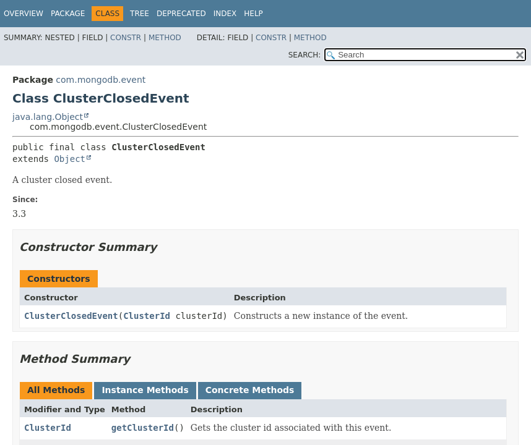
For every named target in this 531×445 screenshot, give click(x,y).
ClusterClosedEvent (71, 316)
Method (165, 37)
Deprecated (181, 13)
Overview (23, 13)
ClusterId (146, 316)
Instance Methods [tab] (144, 390)
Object (69, 159)
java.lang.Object (47, 117)
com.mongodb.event (100, 80)
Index (225, 13)
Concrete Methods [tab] (250, 390)
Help (253, 13)
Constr (125, 37)
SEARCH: (304, 55)
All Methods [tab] (56, 390)
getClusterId (142, 428)
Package (68, 13)
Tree (139, 13)
